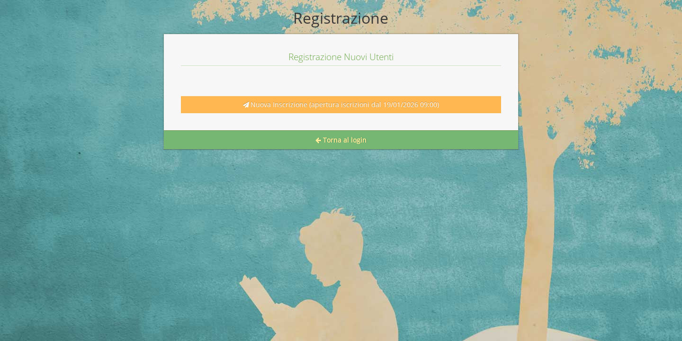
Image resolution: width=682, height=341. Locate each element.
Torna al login (341, 139)
